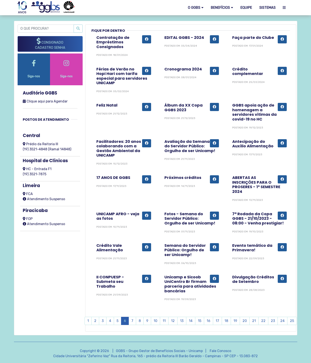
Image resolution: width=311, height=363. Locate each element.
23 (273, 321)
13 (182, 321)
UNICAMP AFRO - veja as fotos (117, 216)
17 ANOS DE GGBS (113, 177)
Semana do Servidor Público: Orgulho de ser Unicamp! (185, 250)
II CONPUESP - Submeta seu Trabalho (110, 281)
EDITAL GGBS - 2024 (184, 37)
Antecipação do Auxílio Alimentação (252, 144)
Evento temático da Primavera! (252, 248)
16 (208, 321)
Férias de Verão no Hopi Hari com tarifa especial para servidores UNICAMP (121, 76)
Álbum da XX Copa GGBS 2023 (183, 107)
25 (292, 321)
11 (164, 321)
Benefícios (220, 8)
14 (191, 321)
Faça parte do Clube (253, 37)
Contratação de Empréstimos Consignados (112, 42)
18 (226, 321)
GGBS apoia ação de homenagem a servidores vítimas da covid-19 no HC (254, 112)
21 (254, 321)
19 (235, 321)
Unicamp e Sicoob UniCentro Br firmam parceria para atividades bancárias (190, 284)
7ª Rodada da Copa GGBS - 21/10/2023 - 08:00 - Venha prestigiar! (258, 218)
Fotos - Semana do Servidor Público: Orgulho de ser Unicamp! (189, 218)
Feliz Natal (106, 105)
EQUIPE (246, 8)
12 (173, 321)
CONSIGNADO (50, 44)
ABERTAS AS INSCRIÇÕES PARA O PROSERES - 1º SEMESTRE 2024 (256, 184)
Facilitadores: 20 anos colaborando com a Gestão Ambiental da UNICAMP (118, 148)
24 (282, 321)
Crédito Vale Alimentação (109, 248)
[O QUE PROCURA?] (46, 28)
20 (245, 321)
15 (199, 321)
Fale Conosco (220, 351)
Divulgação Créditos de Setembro (253, 279)
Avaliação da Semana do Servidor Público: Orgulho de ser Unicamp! (189, 146)
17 (217, 321)
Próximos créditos (182, 177)
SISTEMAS (267, 8)
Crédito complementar (247, 71)
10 (155, 321)
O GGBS (194, 8)
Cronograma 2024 (183, 69)
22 (263, 321)
